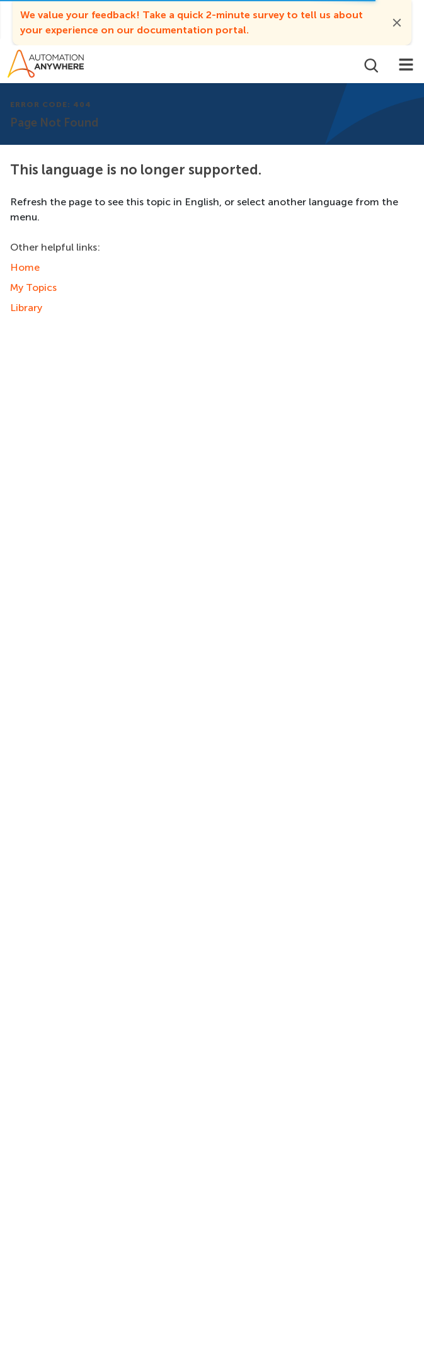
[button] (397, 23)
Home (25, 267)
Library (26, 307)
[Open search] (370, 64)
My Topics (33, 287)
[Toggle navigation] (406, 64)
